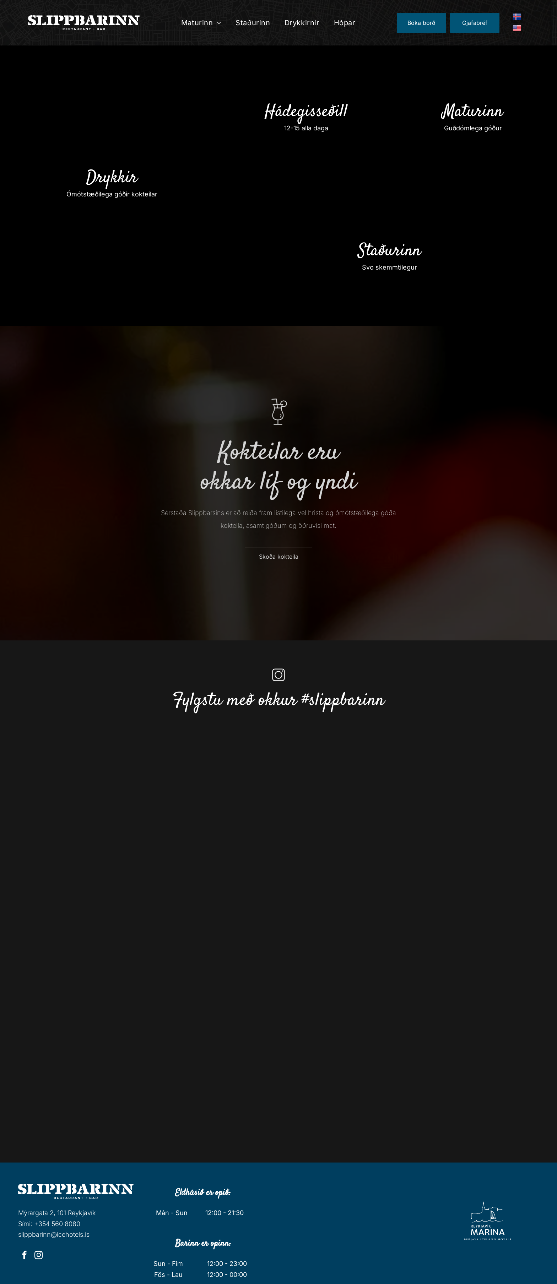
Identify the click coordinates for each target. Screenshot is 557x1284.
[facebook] (24, 1256)
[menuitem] (201, 22)
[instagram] (38, 1256)
